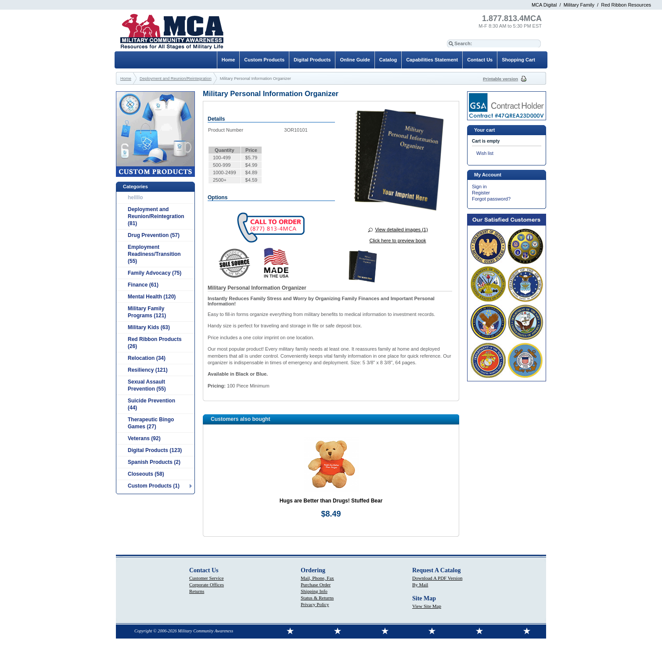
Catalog (388, 59)
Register (481, 192)
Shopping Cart (518, 59)
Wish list (484, 153)
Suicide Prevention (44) (151, 404)
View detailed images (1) (401, 229)
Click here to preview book (397, 240)
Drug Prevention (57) (154, 235)
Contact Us (480, 59)
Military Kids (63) (149, 327)
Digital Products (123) (155, 450)
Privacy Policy (315, 604)
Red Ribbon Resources (626, 4)
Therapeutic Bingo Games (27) (151, 423)
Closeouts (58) (146, 474)
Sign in (479, 186)
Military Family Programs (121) (147, 312)
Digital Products (312, 59)
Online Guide (355, 59)
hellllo (135, 197)
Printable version (500, 78)
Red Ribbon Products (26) (155, 342)
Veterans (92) (144, 438)
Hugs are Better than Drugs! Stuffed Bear (331, 501)
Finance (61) (143, 285)
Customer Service (206, 578)
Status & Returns (317, 597)
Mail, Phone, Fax (317, 578)
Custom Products (264, 59)
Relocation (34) (147, 358)
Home (228, 59)
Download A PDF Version (437, 578)
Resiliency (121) (148, 370)
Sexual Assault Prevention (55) (147, 385)
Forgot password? (491, 198)
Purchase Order (316, 584)
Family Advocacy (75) (154, 273)
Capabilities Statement (432, 59)
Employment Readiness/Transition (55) (154, 254)
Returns (196, 591)
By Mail (420, 584)
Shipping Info (314, 591)
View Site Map (426, 606)
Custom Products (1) (154, 486)
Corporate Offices (206, 584)
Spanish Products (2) (154, 462)
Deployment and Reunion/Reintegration (176, 78)
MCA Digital (544, 4)
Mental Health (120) (152, 297)
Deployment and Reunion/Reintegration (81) (156, 216)
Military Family (579, 4)
